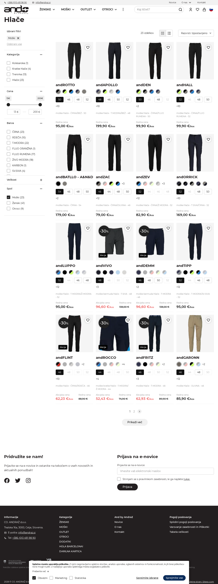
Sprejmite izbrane (147, 577)
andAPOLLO (107, 85)
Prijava (127, 487)
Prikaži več (134, 422)
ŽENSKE (45, 9)
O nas (117, 527)
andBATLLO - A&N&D (74, 177)
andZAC (103, 177)
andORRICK (187, 177)
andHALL (184, 85)
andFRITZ (144, 358)
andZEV (143, 177)
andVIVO (104, 266)
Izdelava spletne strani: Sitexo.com (196, 581)
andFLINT (64, 358)
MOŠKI (66, 9)
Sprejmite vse (174, 577)
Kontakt (119, 531)
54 (59, 191)
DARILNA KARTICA (70, 551)
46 (68, 99)
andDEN (143, 85)
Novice (118, 522)
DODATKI (65, 541)
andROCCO (106, 358)
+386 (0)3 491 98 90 (24, 537)
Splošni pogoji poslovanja (185, 522)
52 (87, 99)
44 (109, 191)
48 (78, 99)
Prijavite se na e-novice (131, 465)
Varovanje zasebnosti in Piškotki (189, 527)
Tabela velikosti (179, 531)
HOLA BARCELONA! (71, 546)
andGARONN (187, 358)
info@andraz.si (27, 532)
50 (59, 99)
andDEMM (145, 266)
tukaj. (187, 479)
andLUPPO (65, 266)
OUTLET (86, 9)
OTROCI (107, 9)
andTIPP (184, 266)
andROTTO (65, 85)
